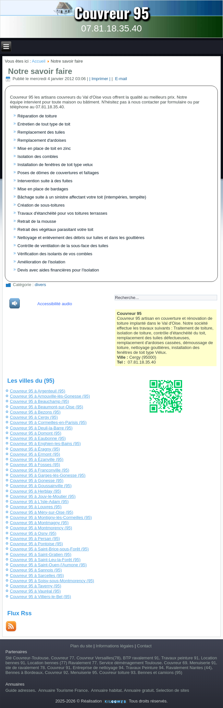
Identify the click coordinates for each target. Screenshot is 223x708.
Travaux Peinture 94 (145, 667)
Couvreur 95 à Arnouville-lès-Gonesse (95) (50, 396)
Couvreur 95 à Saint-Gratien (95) (40, 554)
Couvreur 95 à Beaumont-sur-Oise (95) (46, 406)
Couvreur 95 (111, 12)
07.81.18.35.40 (111, 28)
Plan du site (81, 645)
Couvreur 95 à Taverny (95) (35, 585)
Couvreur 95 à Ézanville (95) (37, 459)
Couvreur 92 (56, 672)
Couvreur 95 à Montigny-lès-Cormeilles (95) (51, 517)
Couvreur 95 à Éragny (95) (35, 449)
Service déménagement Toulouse (130, 662)
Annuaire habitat (106, 690)
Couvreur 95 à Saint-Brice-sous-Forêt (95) (49, 548)
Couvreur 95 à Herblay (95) (35, 491)
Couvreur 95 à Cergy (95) (34, 417)
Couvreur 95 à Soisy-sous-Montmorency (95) (52, 580)
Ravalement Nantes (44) (189, 667)
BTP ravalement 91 (141, 657)
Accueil (38, 61)
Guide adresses (20, 690)
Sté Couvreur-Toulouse (27, 657)
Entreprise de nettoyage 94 (98, 667)
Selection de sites (172, 690)
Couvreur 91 (58, 667)
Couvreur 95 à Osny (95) (33, 533)
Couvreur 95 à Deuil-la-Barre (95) (41, 428)
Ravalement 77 (82, 662)
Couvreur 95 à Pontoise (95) (36, 543)
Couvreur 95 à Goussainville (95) (41, 485)
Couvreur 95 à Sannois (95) (36, 570)
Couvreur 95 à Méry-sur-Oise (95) (41, 512)
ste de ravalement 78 (25, 667)
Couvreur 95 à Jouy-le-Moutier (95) (43, 496)
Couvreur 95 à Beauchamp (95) (39, 401)
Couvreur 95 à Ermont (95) (35, 454)
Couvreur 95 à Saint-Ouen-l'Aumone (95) (48, 564)
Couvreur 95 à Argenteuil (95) (38, 391)
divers (40, 284)
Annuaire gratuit (139, 690)
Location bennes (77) (48, 662)
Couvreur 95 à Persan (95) (35, 538)
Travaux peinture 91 (180, 657)
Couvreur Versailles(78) (99, 657)
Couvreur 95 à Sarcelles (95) (37, 575)
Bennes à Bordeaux (24, 672)
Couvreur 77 (62, 657)
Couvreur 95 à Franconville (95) (39, 470)
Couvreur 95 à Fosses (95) (35, 464)
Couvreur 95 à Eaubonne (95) (38, 438)
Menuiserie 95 (83, 672)
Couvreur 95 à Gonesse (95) (37, 480)
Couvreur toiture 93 (117, 672)
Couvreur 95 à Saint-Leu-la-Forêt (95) (45, 559)
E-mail (120, 78)
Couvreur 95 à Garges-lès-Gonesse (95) (48, 475)
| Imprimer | (99, 78)
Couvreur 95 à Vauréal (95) (35, 591)
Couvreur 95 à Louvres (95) (36, 506)
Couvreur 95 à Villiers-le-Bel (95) (40, 596)
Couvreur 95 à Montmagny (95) (39, 522)
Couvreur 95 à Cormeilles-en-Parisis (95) (48, 422)
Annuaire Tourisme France (63, 690)
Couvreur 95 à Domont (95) (35, 433)
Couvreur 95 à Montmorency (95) (41, 527)
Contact (144, 645)
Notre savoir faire (40, 71)
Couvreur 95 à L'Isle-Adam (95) (39, 501)
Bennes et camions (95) (160, 672)
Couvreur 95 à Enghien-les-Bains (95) (45, 443)
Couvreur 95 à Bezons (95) (35, 412)
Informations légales (114, 645)
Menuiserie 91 (203, 662)
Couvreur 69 (175, 662)
